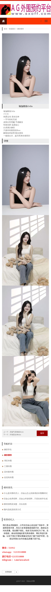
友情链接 (8, 572)
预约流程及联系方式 (12, 510)
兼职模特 (20, 29)
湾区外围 (8, 461)
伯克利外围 (9, 477)
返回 (42, 433)
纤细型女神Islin (15, 435)
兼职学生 (8, 450)
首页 (5, 29)
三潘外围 (8, 466)
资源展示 (12, 29)
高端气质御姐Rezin (17, 432)
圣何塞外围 (9, 472)
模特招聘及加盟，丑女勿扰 (15, 504)
